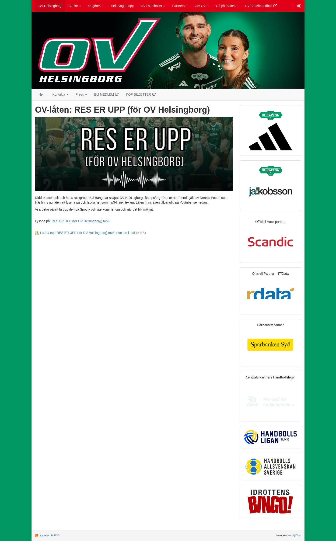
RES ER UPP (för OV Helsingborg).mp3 (80, 221)
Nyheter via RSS (49, 535)
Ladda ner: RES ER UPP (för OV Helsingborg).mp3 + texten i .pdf (87, 233)
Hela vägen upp (122, 6)
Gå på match (227, 6)
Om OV (202, 6)
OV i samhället (153, 6)
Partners (180, 6)
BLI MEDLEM (106, 94)
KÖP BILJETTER (141, 94)
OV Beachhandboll (261, 6)
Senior (75, 6)
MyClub (296, 535)
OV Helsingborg (50, 6)
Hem (42, 94)
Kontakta (60, 94)
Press (81, 94)
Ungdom (96, 6)
